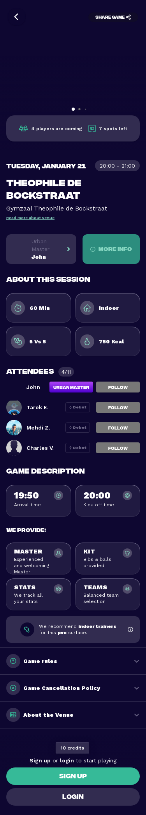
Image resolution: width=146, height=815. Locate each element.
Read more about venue (30, 217)
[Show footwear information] (130, 629)
